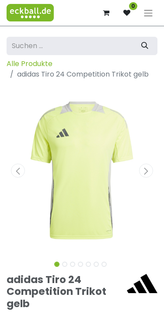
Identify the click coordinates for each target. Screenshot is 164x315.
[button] (18, 171)
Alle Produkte (29, 64)
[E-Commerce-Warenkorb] (106, 12)
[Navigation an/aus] (148, 13)
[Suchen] (144, 46)
